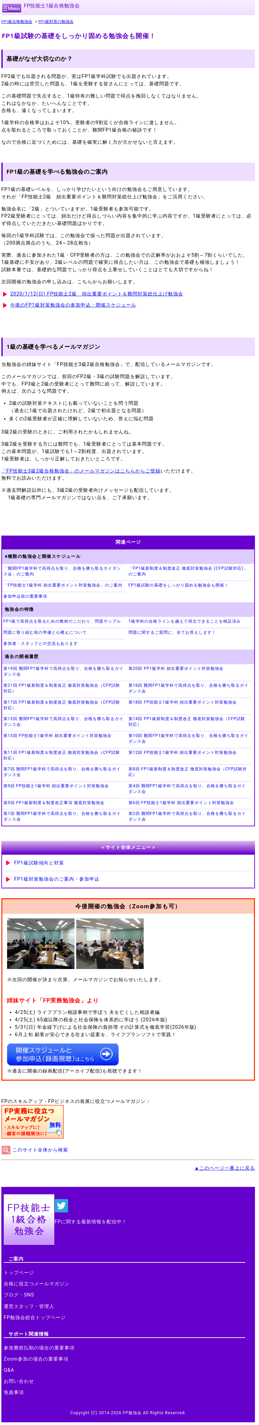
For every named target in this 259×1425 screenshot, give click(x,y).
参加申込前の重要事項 (25, 596)
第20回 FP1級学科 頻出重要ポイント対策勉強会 (176, 668)
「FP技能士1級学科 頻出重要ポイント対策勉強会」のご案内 (62, 585)
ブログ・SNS (19, 1295)
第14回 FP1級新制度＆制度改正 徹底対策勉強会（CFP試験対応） (187, 721)
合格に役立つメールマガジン (36, 1284)
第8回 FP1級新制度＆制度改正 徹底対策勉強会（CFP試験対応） (187, 772)
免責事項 (14, 1392)
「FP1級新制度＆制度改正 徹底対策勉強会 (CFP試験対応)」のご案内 (188, 571)
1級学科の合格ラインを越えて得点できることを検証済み (184, 621)
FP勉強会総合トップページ (35, 1317)
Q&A (9, 1370)
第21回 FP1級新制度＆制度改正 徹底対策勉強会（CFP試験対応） (61, 688)
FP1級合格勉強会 (16, 21)
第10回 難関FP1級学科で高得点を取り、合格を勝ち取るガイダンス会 (188, 738)
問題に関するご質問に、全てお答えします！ (172, 632)
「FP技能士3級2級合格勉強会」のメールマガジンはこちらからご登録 (81, 471)
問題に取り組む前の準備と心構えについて (45, 632)
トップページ (19, 1273)
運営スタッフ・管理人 (29, 1306)
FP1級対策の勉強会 (56, 21)
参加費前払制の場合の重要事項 (39, 1348)
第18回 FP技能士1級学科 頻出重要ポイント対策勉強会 (182, 702)
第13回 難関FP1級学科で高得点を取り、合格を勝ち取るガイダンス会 (63, 721)
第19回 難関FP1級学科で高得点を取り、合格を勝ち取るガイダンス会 (63, 671)
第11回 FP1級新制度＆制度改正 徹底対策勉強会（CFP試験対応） (61, 755)
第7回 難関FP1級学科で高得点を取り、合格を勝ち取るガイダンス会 (62, 772)
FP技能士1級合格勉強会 (52, 6)
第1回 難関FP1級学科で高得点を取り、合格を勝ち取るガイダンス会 (62, 816)
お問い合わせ (19, 1381)
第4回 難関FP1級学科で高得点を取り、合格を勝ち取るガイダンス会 (187, 788)
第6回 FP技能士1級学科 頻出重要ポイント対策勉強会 (181, 802)
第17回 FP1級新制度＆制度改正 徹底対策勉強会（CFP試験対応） (61, 705)
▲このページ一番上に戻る (224, 1168)
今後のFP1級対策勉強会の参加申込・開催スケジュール (73, 305)
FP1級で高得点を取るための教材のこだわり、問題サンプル (62, 621)
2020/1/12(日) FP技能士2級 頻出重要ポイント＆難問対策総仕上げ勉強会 (96, 294)
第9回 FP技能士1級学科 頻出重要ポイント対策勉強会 (56, 785)
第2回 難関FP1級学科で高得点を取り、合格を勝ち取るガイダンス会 (187, 816)
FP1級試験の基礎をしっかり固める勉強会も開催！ (178, 585)
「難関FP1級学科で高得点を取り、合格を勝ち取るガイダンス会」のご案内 (62, 571)
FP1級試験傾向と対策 (39, 863)
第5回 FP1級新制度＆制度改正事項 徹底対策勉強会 (54, 802)
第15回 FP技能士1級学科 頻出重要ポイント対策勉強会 (57, 735)
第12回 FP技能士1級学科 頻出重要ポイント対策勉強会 (182, 752)
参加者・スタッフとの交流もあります (40, 643)
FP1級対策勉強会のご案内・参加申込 (56, 879)
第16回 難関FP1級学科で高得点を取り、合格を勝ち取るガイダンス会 (188, 688)
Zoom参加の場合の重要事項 (36, 1359)
